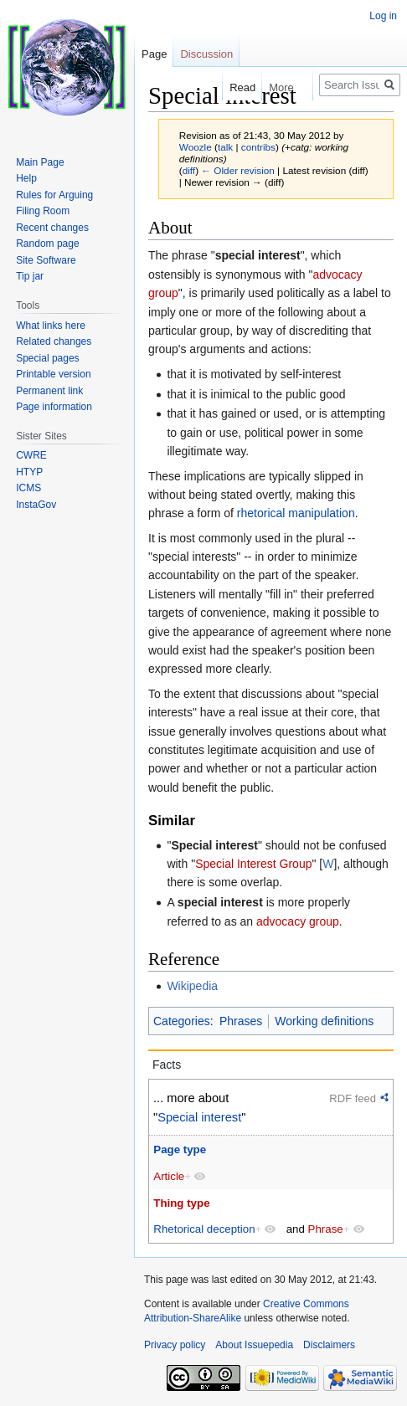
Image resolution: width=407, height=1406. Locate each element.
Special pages (47, 358)
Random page (47, 243)
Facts (166, 1064)
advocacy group (297, 921)
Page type (179, 1149)
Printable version (53, 374)
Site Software (45, 260)
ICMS (28, 488)
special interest (258, 255)
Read (234, 87)
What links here (50, 325)
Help (26, 178)
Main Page (40, 162)
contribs (258, 146)
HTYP (29, 472)
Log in (383, 16)
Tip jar (30, 276)
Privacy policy (174, 1345)
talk (225, 146)
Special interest (214, 845)
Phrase (325, 1229)
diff (189, 170)
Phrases (240, 1021)
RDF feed (352, 1098)
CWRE (31, 455)
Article (168, 1176)
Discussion (206, 54)
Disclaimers (329, 1345)
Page (154, 54)
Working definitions (324, 1021)
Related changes (53, 341)
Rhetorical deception (204, 1229)
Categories (181, 1021)
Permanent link (49, 391)
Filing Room (43, 211)
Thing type (181, 1203)
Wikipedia (192, 986)
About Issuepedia (254, 1345)
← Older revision (238, 170)
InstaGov (36, 505)
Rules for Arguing (54, 195)
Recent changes (52, 227)
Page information (54, 407)
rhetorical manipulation (296, 513)
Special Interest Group (253, 863)
